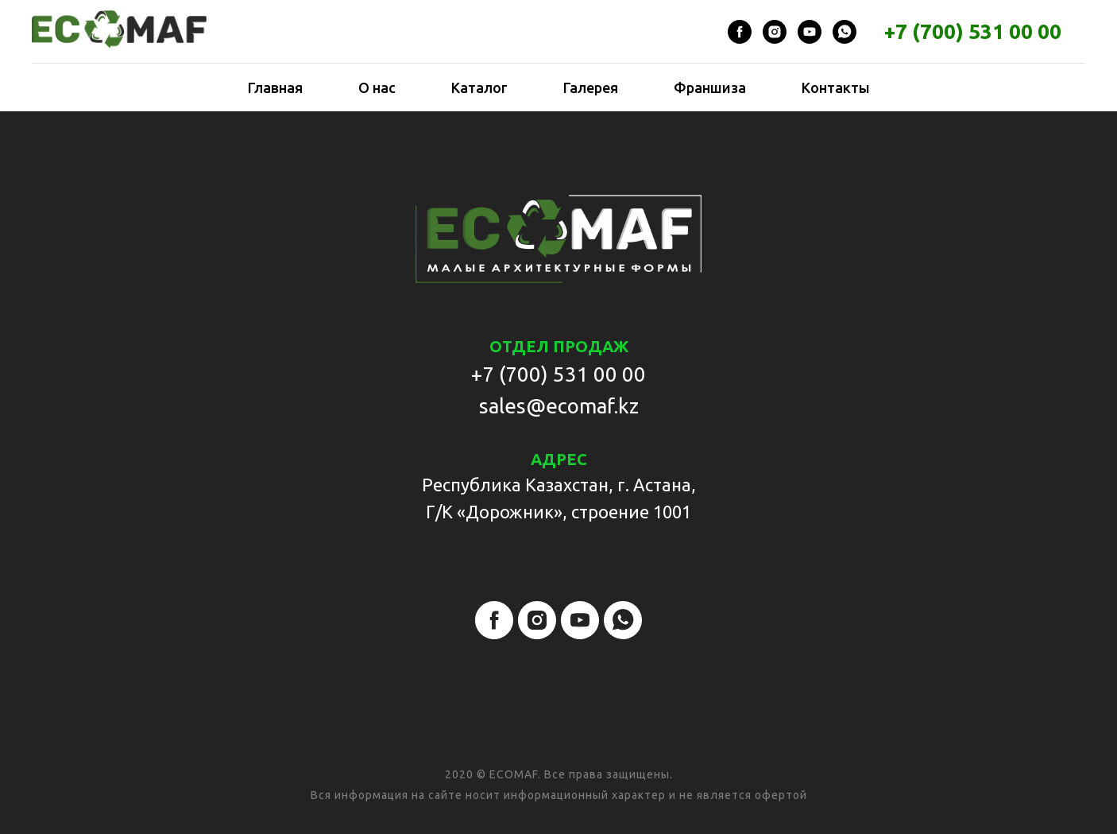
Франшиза (710, 87)
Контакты (836, 87)
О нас (377, 87)
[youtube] (809, 32)
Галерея (590, 87)
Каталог (479, 87)
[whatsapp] (844, 32)
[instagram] (775, 32)
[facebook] (740, 32)
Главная (275, 87)
